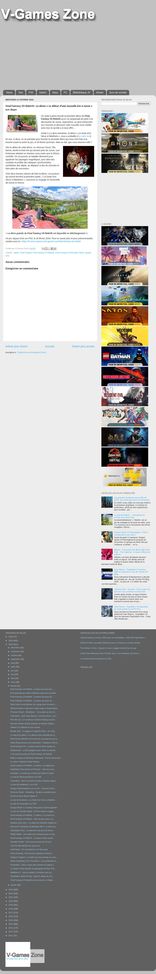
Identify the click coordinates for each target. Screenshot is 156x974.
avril (13, 678)
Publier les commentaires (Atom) (32, 352)
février (14, 686)
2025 (10, 641)
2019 (10, 905)
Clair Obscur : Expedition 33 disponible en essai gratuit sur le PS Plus (131, 608)
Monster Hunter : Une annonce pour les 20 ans (30, 842)
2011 (10, 935)
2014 (10, 924)
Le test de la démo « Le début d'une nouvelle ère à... (33, 735)
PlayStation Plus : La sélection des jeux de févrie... (32, 830)
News (9, 92)
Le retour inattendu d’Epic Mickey (24, 762)
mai (13, 674)
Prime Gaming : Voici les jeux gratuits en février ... (32, 853)
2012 (10, 932)
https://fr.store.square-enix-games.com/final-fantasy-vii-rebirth (51, 241)
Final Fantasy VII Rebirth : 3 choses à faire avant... (32, 838)
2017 (10, 913)
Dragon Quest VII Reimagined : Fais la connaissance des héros (131, 533)
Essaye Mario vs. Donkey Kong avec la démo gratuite (33, 808)
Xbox (55, 92)
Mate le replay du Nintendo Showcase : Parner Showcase (35, 758)
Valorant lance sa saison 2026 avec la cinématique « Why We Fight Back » (112, 638)
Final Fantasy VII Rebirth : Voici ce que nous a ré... (32, 819)
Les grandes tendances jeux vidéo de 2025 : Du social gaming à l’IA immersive (132, 499)
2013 (10, 928)
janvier (14, 885)
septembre (16, 659)
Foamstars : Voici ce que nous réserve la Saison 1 (32, 865)
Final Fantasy (26, 253)
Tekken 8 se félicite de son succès (25, 727)
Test (20, 92)
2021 (10, 897)
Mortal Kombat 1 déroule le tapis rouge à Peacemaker (33, 708)
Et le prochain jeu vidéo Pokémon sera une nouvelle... (33, 693)
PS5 (31, 92)
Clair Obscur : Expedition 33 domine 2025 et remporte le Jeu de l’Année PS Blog (131, 571)
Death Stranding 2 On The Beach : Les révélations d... (33, 861)
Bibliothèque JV (81, 92)
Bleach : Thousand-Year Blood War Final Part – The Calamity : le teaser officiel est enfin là (132, 552)
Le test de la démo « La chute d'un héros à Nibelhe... (33, 800)
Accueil (49, 346)
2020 (10, 901)
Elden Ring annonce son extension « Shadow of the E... (34, 743)
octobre (14, 655)
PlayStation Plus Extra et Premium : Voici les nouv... (33, 769)
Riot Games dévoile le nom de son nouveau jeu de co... (34, 739)
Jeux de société (118, 92)
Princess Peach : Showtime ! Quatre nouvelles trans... (33, 792)
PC (65, 92)
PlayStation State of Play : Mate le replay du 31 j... (32, 876)
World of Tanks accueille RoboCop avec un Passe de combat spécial (110, 643)
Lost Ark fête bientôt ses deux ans (25, 846)
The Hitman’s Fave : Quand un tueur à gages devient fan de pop (108, 648)
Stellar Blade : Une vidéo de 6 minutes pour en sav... (33, 834)
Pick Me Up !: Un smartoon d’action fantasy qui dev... (33, 720)
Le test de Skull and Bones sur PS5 (25, 777)
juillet (13, 667)
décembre (15, 648)
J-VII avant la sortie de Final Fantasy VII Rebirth (31, 754)
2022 (10, 893)
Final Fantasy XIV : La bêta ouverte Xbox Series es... (33, 746)
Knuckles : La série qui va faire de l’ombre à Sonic (32, 773)
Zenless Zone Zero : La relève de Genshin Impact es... (34, 823)
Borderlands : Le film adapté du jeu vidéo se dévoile (32, 750)
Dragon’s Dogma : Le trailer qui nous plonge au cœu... (34, 857)
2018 (10, 909)
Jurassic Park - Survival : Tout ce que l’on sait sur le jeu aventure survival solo (132, 590)
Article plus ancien (83, 346)
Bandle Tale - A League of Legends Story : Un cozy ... (33, 731)
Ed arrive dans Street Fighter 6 (23, 796)
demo (16, 253)
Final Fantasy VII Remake (66, 253)
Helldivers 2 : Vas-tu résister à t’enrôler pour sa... (31, 872)
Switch (42, 92)
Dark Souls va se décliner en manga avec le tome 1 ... (33, 704)
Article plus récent (16, 346)
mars (13, 682)
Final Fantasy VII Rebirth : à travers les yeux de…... (32, 689)
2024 (10, 644)
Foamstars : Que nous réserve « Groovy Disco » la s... (34, 716)
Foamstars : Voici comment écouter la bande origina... (33, 781)
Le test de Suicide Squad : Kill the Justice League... (32, 811)
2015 (10, 920)
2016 (10, 916)
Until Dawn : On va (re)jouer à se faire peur (29, 849)
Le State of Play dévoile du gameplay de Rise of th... (33, 869)
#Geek (99, 92)
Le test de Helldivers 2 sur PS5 (23, 785)
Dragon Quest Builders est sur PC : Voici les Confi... (33, 788)
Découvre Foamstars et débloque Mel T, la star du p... (33, 827)
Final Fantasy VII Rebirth (43, 253)
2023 (10, 890)
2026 (10, 637)
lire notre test (84, 136)
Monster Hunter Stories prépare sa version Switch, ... (33, 724)
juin (13, 671)
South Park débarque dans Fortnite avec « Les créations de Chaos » (110, 653)
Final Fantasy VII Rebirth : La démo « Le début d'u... (33, 766)
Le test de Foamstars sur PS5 (23, 804)
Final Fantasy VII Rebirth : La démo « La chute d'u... (33, 815)
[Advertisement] (29, 55)
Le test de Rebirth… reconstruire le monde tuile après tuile (129, 516)
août (13, 663)
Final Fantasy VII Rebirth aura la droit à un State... (32, 880)
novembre (15, 651)
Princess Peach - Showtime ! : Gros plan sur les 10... (33, 712)
